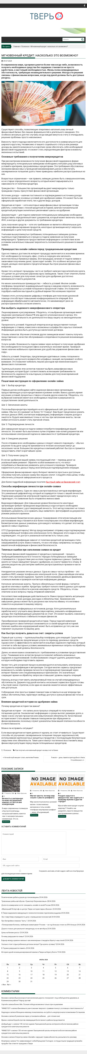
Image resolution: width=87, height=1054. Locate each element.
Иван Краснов (21, 793)
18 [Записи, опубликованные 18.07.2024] (43, 975)
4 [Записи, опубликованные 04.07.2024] (43, 968)
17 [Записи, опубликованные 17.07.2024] (31, 975)
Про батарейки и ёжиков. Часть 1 (14, 921)
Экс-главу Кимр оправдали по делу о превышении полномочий (26, 917)
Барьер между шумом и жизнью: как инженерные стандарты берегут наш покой (33, 940)
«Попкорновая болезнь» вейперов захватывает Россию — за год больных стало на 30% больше (39, 925)
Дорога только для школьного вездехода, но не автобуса (24, 929)
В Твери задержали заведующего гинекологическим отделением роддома (31, 913)
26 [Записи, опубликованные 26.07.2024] (56, 978)
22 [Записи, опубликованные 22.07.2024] (8, 978)
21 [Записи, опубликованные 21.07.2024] (80, 975)
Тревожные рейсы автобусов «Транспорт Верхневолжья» (24, 901)
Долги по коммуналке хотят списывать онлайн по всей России (26, 905)
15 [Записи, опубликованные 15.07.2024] (8, 975)
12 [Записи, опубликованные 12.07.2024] (56, 971)
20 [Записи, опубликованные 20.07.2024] (68, 975)
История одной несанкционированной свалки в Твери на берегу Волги (29, 952)
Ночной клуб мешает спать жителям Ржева (21, 757)
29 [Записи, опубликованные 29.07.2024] (8, 981)
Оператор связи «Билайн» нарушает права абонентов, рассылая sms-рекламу (46, 1037)
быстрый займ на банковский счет (63, 482)
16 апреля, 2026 (36, 790)
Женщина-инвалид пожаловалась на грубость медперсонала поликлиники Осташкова (50, 1012)
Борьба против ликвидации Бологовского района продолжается (39, 1020)
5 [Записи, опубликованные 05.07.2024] (55, 968)
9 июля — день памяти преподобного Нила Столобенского (68, 759)
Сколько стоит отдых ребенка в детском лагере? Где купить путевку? (28, 944)
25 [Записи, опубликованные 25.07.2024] (43, 978)
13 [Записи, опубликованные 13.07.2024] (68, 971)
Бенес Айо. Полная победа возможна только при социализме (38, 1004)
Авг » (9, 985)
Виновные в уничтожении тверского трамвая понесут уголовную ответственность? (51, 1008)
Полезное (25, 46)
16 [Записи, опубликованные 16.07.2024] (19, 975)
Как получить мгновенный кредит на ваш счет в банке (36, 750)
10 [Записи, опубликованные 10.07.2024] (31, 971)
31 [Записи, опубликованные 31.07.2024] (31, 981)
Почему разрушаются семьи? (12, 936)
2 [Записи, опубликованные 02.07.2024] (19, 968)
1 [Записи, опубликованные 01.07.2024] (7, 968)
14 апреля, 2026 (64, 790)
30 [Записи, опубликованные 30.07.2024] (19, 981)
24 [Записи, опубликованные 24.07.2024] (31, 978)
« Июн (3, 985)
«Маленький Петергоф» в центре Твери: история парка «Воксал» (26, 909)
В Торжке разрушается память (13, 948)
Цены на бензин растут (10, 933)
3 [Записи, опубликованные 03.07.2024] (31, 968)
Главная (16, 46)
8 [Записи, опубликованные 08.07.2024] (7, 971)
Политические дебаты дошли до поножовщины (20, 897)
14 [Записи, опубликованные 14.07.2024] (80, 971)
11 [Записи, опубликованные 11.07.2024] (43, 971)
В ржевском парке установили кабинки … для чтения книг (37, 1016)
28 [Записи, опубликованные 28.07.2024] (80, 978)
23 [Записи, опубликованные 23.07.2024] (19, 978)
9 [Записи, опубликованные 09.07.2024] (19, 971)
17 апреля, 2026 (8, 793)
